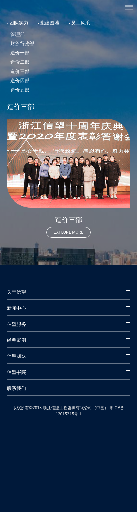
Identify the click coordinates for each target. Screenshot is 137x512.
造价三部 (19, 71)
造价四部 (19, 80)
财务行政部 (22, 43)
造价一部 (19, 53)
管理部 (17, 34)
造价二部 (19, 62)
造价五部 (19, 90)
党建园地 (49, 22)
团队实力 (18, 22)
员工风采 (80, 22)
